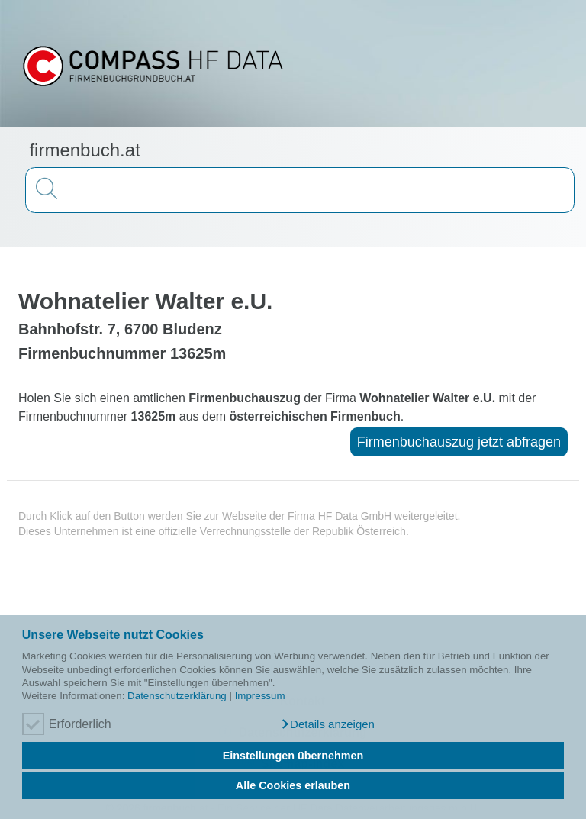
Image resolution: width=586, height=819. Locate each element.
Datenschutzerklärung (177, 695)
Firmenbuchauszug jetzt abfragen (459, 442)
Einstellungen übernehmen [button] (293, 756)
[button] (327, 724)
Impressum (260, 695)
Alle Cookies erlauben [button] (293, 785)
